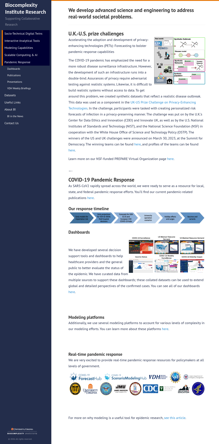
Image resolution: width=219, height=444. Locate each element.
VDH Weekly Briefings (19, 88)
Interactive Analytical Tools (22, 41)
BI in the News (15, 116)
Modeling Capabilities (18, 48)
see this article (174, 418)
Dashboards (13, 68)
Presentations (14, 81)
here (137, 144)
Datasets (10, 95)
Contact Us (11, 123)
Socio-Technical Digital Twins (23, 33)
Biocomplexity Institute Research (25, 8)
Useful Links (12, 102)
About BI (10, 109)
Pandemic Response (17, 62)
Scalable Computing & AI (20, 55)
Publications (14, 75)
